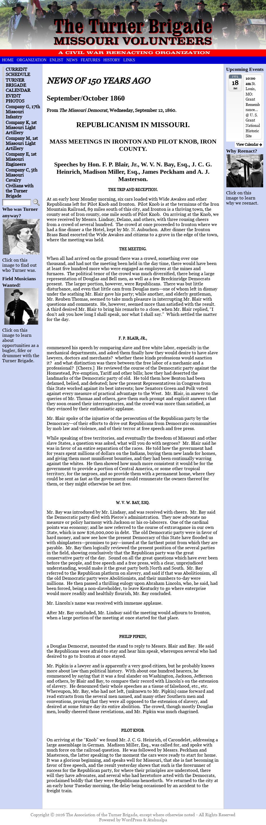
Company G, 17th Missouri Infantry (23, 111)
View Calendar (249, 144)
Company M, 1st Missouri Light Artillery (22, 143)
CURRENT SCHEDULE (18, 72)
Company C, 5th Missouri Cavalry (21, 175)
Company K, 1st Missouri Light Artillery (21, 127)
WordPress (132, 819)
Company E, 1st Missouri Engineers (21, 159)
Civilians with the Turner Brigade (19, 190)
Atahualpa (157, 819)
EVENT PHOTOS (15, 98)
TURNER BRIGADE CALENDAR (18, 85)
